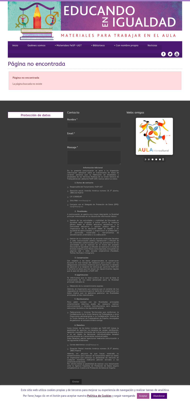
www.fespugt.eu (84, 200)
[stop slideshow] (164, 159)
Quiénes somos (36, 45)
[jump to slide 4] (160, 159)
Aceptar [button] (143, 395)
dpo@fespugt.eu (76, 206)
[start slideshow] (144, 159)
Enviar (75, 381)
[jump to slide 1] (149, 159)
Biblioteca (98, 45)
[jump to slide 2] (152, 159)
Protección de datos (35, 115)
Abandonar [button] (159, 395)
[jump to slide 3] (156, 159)
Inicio (15, 45)
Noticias (152, 45)
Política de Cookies (99, 395)
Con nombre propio (126, 45)
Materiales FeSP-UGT (68, 45)
